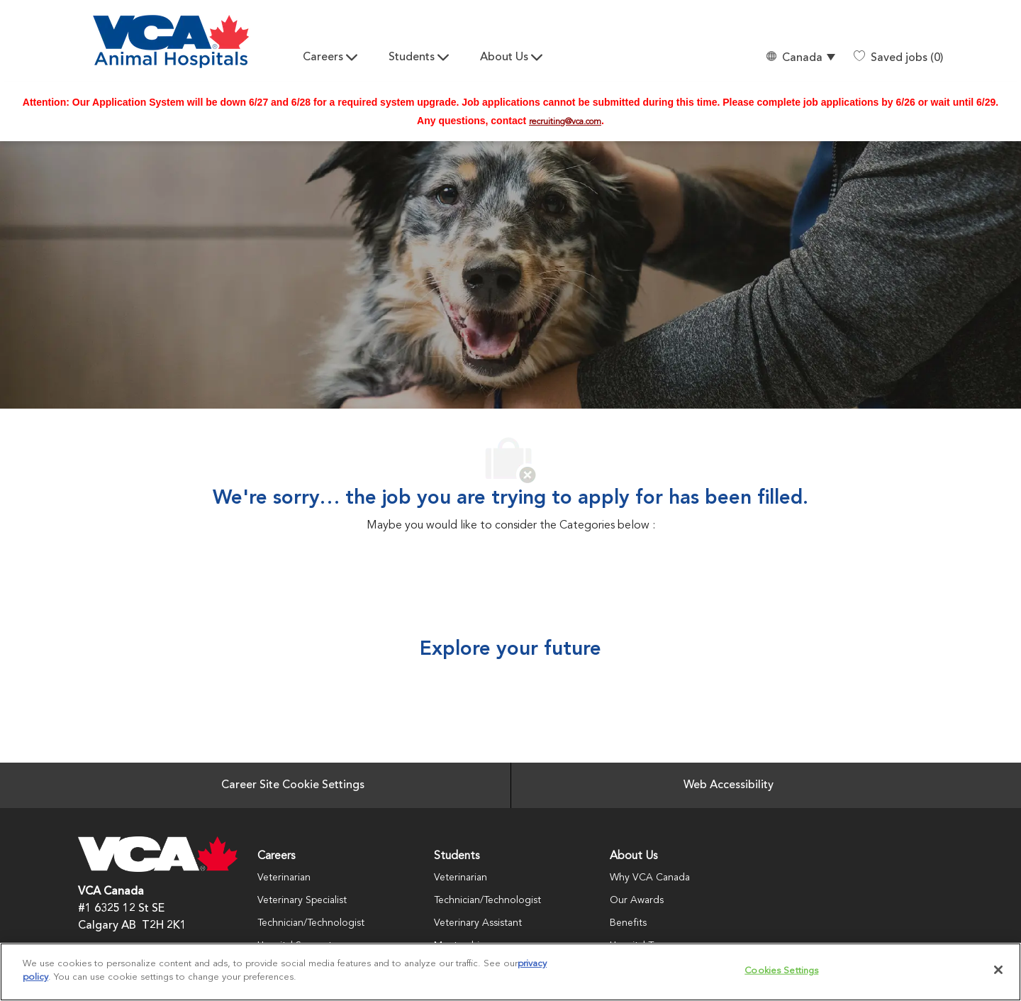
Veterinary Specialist (302, 900)
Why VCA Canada (650, 878)
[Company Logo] (171, 41)
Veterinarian (284, 878)
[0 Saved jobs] (898, 58)
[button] (800, 58)
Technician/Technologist (310, 923)
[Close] (998, 969)
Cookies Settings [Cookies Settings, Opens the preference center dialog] (781, 970)
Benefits (628, 923)
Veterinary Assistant (478, 923)
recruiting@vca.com (565, 122)
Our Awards (637, 900)
